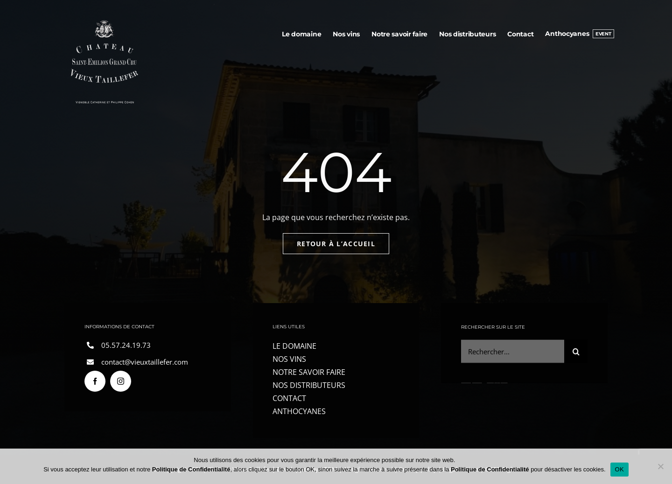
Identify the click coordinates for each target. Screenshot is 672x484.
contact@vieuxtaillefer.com (144, 361)
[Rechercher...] (512, 352)
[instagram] (120, 381)
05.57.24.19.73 (126, 345)
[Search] (576, 352)
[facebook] (94, 381)
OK (619, 469)
